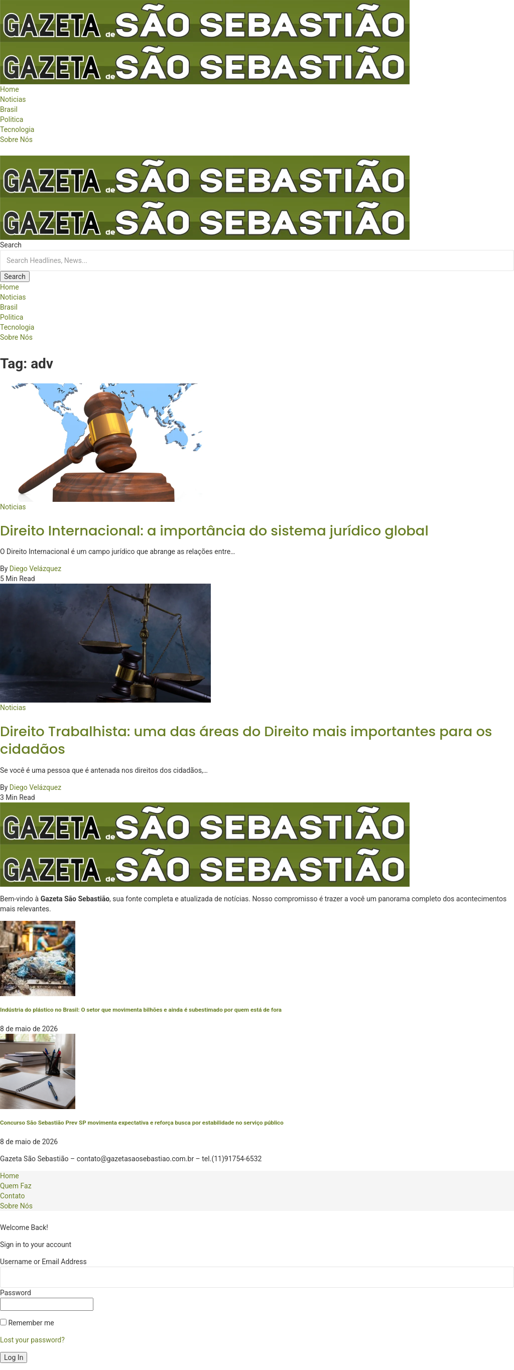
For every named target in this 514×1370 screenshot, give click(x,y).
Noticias (13, 507)
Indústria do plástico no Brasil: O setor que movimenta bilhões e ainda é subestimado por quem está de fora (141, 1009)
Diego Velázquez (35, 569)
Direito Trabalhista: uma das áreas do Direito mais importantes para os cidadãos (246, 740)
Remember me (27, 1323)
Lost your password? (32, 1340)
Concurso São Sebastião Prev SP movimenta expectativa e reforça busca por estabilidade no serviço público (142, 1122)
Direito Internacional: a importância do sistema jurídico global (214, 530)
